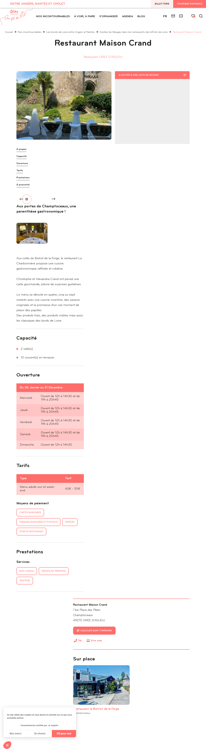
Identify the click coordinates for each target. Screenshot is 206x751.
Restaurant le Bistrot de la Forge (132, 248)
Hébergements (37, 601)
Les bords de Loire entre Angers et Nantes (70, 32)
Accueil (9, 32)
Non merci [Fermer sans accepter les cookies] (15, 733)
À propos (21, 149)
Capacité (21, 156)
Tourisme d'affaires (189, 4)
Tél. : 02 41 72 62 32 (28, 692)
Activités (33, 594)
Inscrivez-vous (120, 696)
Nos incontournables (30, 32)
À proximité (23, 184)
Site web (138, 193)
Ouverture (22, 163)
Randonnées (36, 608)
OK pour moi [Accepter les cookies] (64, 733)
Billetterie (162, 4)
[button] (7, 745)
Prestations (23, 177)
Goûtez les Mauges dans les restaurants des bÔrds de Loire (134, 32)
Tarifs (19, 170)
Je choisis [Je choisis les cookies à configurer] (40, 733)
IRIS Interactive (179, 736)
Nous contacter (31, 701)
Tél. (122, 194)
